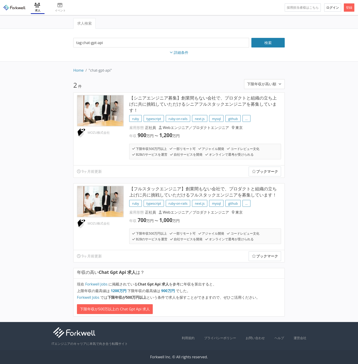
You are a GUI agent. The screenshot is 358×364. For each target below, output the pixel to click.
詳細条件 (179, 52)
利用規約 (188, 338)
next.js (200, 119)
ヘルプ (279, 338)
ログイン (332, 7)
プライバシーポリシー (220, 338)
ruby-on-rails (177, 119)
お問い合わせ (255, 338)
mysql (216, 119)
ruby (135, 119)
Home (78, 70)
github (233, 119)
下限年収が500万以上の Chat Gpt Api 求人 (115, 309)
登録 (349, 7)
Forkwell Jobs (96, 284)
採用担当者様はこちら (303, 7)
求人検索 (84, 23)
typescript (153, 119)
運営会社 (300, 338)
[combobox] (161, 43)
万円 (119, 290)
